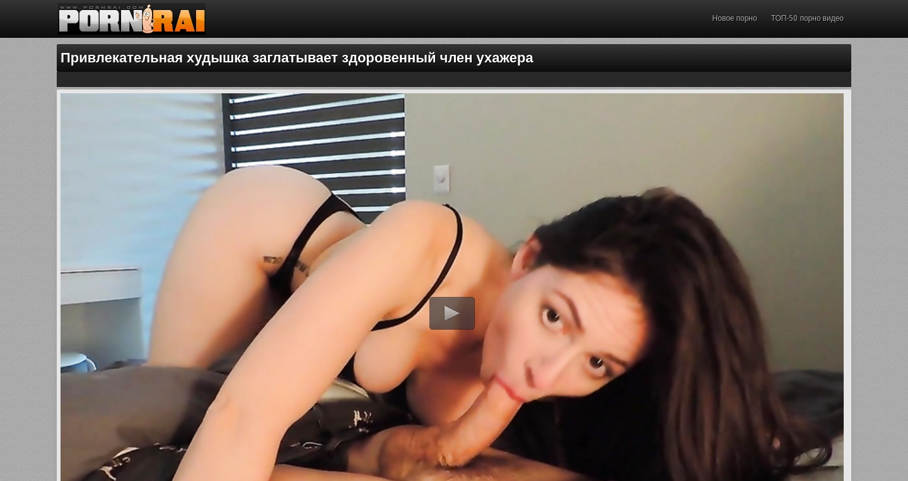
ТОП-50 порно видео (807, 18)
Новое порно (735, 18)
